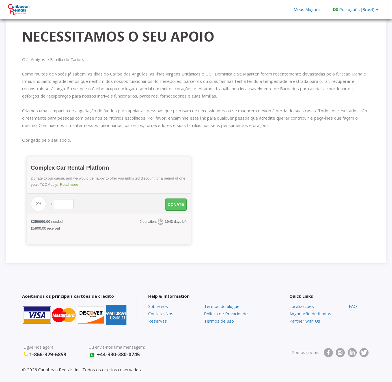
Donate (176, 204)
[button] (356, 9)
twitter (364, 352)
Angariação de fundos (310, 313)
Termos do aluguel (222, 306)
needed (47, 221)
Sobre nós (158, 306)
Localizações (301, 306)
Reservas (157, 321)
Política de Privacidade (226, 313)
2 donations (148, 222)
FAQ (353, 306)
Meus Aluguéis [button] (308, 9)
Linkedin (352, 352)
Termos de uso (219, 321)
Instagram (340, 352)
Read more (69, 184)
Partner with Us (304, 321)
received (45, 228)
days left (175, 221)
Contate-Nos (160, 313)
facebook (328, 352)
